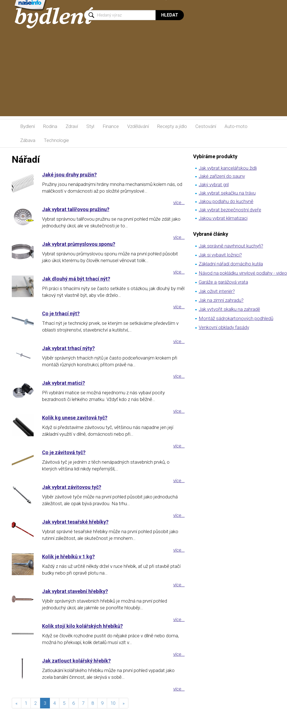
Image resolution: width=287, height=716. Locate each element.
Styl (90, 126)
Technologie (56, 140)
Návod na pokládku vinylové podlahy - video (243, 273)
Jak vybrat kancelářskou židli (228, 168)
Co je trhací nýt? (61, 313)
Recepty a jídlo (172, 126)
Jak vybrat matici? (63, 383)
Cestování (205, 126)
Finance (111, 126)
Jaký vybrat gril (214, 184)
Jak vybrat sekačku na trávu (227, 193)
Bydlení (27, 126)
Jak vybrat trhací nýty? (68, 348)
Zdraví (72, 126)
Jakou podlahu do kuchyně (226, 201)
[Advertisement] (143, 77)
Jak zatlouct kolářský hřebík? (76, 661)
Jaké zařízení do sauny (222, 176)
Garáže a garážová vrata (223, 282)
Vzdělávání (138, 126)
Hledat (169, 15)
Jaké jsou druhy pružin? (69, 175)
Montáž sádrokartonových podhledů (236, 318)
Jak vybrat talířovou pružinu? (75, 209)
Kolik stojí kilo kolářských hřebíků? (82, 626)
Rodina (50, 126)
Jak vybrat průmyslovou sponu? (78, 244)
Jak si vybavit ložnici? (220, 255)
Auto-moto (235, 126)
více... (179, 202)
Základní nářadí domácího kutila (231, 264)
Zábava (27, 140)
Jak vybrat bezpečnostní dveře (230, 210)
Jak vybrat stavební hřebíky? (75, 591)
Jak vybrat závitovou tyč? (71, 487)
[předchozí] (16, 703)
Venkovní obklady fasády (224, 327)
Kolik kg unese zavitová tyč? (74, 418)
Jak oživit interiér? (217, 291)
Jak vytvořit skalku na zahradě (229, 309)
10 (112, 703)
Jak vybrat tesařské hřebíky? (75, 522)
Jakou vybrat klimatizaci (223, 218)
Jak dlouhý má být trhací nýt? (76, 279)
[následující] (123, 703)
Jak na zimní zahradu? (221, 300)
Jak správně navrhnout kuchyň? (231, 246)
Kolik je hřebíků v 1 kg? (68, 556)
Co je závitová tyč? (63, 452)
